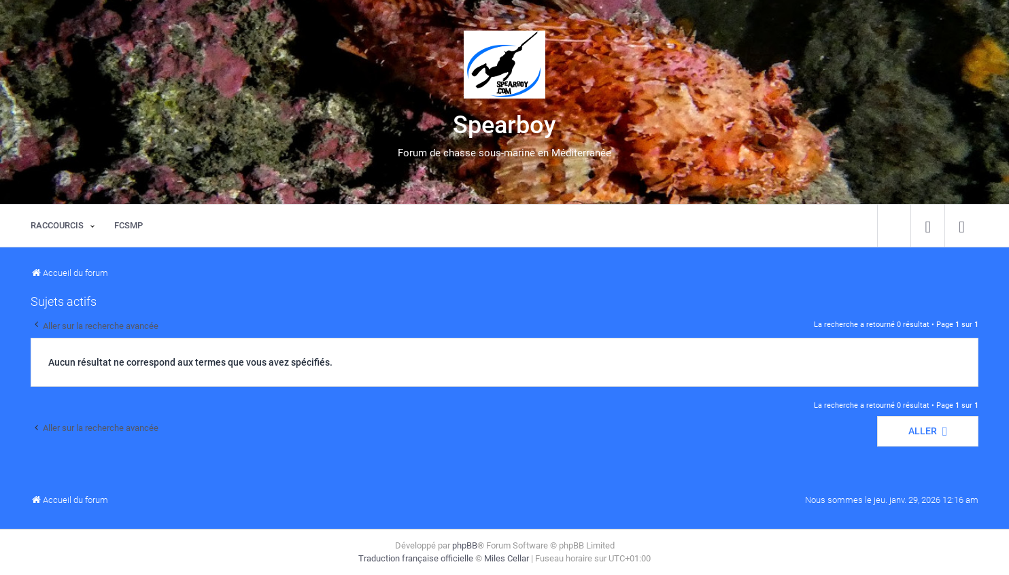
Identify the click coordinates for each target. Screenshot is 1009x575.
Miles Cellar (506, 558)
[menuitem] (928, 226)
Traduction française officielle (415, 558)
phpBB (464, 545)
